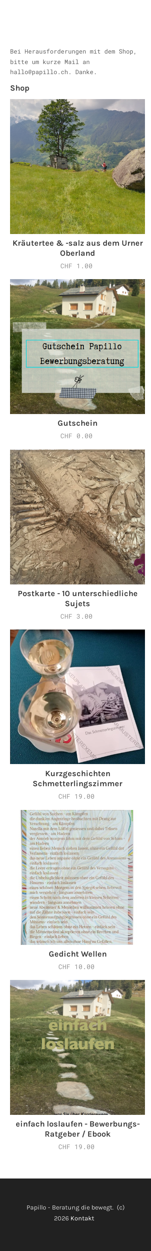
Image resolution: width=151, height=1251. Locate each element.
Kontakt (83, 1218)
